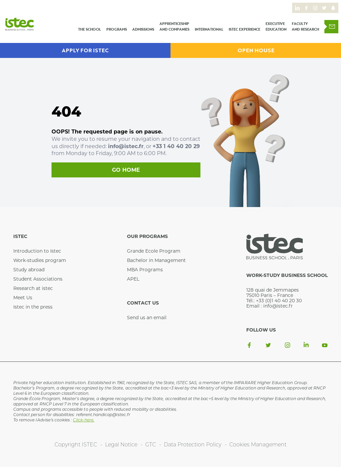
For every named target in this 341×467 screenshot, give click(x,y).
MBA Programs (145, 269)
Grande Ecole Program (153, 251)
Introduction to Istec (37, 251)
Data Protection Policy (192, 445)
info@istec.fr (126, 146)
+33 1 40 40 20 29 (176, 146)
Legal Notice (121, 445)
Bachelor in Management (156, 260)
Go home (126, 170)
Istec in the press (33, 307)
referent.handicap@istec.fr (103, 415)
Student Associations (37, 279)
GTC (150, 445)
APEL (133, 279)
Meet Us (22, 297)
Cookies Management (257, 445)
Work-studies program (39, 260)
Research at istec (33, 288)
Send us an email (147, 317)
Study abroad (29, 269)
